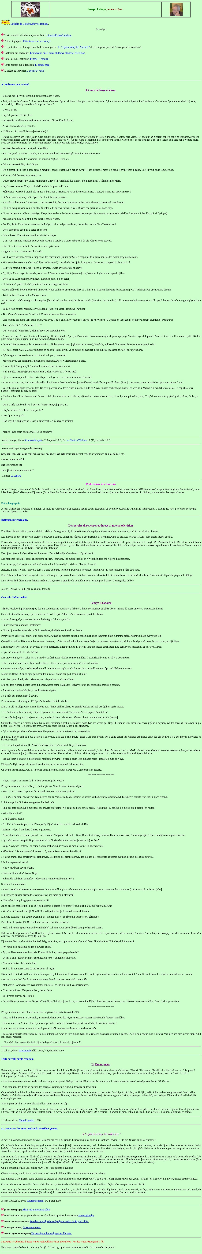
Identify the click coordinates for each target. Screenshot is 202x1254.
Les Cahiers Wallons (76, 440)
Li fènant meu (42, 64)
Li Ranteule (25, 1050)
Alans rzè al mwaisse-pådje (36, 1209)
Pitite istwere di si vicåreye (37, 41)
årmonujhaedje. (86, 1215)
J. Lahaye (16, 475)
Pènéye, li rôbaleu (39, 58)
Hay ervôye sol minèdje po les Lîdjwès (51, 1233)
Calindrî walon (26, 1120)
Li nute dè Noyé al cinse (59, 35)
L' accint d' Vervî (35, 70)
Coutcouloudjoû (33, 440)
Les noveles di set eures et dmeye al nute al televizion (57, 53)
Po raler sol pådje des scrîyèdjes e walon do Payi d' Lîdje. (59, 1221)
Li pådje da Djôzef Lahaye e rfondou (29, 23)
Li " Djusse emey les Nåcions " (74, 47)
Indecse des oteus (32, 1227)
